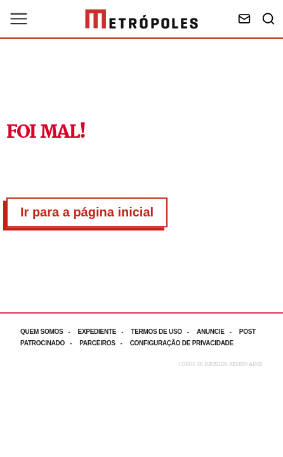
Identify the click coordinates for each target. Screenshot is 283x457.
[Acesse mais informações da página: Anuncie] (218, 331)
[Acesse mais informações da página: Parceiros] (104, 343)
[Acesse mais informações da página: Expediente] (104, 331)
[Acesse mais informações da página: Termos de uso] (164, 331)
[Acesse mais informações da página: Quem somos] (48, 331)
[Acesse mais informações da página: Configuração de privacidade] (183, 343)
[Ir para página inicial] (141, 19)
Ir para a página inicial (87, 212)
